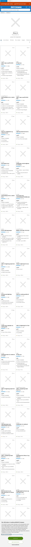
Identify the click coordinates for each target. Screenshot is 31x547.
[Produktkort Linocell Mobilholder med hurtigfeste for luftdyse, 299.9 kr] (23, 153)
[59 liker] (28, 82)
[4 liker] (13, 47)
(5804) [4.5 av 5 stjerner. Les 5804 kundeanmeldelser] (23, 133)
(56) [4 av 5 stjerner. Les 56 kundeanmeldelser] (23, 198)
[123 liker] (13, 148)
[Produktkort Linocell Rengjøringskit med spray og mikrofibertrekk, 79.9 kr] (23, 481)
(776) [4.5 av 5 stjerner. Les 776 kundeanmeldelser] (23, 64)
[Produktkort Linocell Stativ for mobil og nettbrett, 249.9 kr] (23, 284)
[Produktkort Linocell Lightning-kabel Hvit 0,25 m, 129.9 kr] (23, 122)
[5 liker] (13, 440)
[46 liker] (28, 409)
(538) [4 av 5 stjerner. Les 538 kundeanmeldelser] (8, 328)
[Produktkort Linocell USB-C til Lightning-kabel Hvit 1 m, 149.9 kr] (8, 379)
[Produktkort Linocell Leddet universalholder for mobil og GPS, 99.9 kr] (8, 316)
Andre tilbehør (6, 40)
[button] (18, 34)
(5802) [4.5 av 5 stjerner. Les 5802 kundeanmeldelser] (8, 66)
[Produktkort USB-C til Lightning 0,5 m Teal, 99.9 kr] (23, 316)
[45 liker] (28, 440)
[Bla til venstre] (1, 42)
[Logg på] (26, 7)
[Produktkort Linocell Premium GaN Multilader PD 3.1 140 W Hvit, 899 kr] (8, 87)
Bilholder (12, 40)
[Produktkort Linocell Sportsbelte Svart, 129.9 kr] (8, 153)
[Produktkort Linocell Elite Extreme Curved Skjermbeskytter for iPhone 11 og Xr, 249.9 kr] (8, 481)
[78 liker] (28, 279)
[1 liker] (28, 373)
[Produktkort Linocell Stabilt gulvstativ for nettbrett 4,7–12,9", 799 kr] (8, 345)
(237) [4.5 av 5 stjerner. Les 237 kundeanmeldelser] (23, 295)
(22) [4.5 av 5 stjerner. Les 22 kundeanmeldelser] (8, 232)
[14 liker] (13, 339)
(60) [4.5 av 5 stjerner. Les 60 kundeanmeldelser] (8, 357)
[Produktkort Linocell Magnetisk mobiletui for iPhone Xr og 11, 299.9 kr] (8, 514)
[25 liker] (28, 215)
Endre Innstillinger (15, 544)
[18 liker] (13, 409)
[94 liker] (13, 180)
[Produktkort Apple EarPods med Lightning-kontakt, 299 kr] (8, 284)
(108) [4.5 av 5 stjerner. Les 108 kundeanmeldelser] (23, 327)
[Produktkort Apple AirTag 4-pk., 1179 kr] (23, 53)
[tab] (3, 1)
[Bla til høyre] (29, 42)
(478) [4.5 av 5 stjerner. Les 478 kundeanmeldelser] (8, 165)
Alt (1, 40)
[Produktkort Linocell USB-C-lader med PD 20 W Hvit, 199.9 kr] (23, 87)
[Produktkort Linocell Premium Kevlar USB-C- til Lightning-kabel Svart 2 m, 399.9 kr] (8, 446)
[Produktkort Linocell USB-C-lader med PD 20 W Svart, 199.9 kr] (8, 53)
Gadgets (23, 40)
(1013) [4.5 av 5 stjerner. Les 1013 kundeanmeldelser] (8, 134)
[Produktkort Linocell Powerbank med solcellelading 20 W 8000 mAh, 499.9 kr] (23, 186)
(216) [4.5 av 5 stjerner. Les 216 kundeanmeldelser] (23, 232)
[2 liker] (13, 279)
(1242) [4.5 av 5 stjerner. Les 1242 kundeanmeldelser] (23, 166)
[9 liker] (13, 248)
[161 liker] (13, 116)
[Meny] (1, 7)
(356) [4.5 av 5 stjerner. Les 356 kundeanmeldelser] (23, 391)
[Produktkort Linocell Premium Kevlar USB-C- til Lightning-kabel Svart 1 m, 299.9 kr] (23, 379)
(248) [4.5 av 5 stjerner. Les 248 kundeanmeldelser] (8, 297)
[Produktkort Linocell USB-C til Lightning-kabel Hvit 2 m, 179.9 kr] (8, 254)
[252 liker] (13, 310)
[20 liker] (28, 180)
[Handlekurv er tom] (29, 7)
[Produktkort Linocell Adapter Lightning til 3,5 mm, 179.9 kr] (23, 254)
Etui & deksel (17, 40)
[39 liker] (13, 475)
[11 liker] (13, 373)
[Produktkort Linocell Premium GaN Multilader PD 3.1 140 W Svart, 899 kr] (8, 186)
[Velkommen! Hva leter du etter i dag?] (16, 10)
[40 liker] (28, 116)
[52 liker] (28, 475)
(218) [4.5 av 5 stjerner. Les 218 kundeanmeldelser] (23, 458)
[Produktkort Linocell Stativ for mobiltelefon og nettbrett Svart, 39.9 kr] (8, 122)
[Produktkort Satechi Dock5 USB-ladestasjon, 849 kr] (8, 220)
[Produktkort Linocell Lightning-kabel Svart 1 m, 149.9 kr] (23, 514)
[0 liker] (28, 310)
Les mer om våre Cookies (6, 534)
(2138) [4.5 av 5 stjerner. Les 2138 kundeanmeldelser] (8, 266)
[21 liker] (13, 215)
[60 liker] (28, 148)
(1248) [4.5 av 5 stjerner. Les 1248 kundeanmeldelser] (8, 495)
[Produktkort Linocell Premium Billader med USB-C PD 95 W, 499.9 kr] (23, 220)
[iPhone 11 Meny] (5, 13)
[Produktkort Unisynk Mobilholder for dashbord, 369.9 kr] (23, 414)
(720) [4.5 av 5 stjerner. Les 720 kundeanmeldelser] (23, 265)
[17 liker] (28, 47)
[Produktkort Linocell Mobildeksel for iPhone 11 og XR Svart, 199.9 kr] (23, 446)
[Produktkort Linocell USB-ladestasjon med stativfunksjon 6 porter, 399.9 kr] (8, 414)
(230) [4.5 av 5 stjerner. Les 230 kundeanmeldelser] (8, 100)
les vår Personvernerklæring (17, 534)
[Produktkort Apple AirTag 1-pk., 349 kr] (23, 345)
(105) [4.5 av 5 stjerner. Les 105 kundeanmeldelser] (8, 427)
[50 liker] (28, 248)
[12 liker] (28, 508)
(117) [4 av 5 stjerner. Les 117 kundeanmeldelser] (23, 425)
